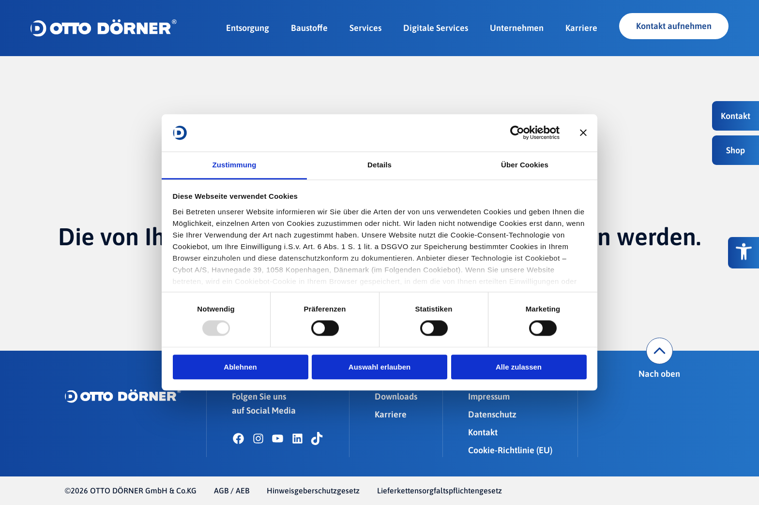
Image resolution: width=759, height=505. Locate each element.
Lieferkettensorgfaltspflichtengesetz (439, 490)
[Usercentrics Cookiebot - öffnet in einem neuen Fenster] (517, 133)
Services (365, 28)
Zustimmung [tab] (235, 165)
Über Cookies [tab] (524, 165)
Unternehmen (517, 28)
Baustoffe (309, 28)
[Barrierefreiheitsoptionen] (743, 252)
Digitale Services (435, 28)
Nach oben (659, 358)
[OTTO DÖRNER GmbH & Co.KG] (103, 28)
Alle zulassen (519, 367)
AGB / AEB (231, 490)
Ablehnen (240, 367)
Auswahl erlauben (379, 367)
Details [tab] (379, 165)
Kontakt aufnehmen (674, 26)
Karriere (581, 28)
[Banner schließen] (583, 133)
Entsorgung (247, 28)
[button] (735, 116)
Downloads (396, 396)
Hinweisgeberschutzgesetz (313, 490)
